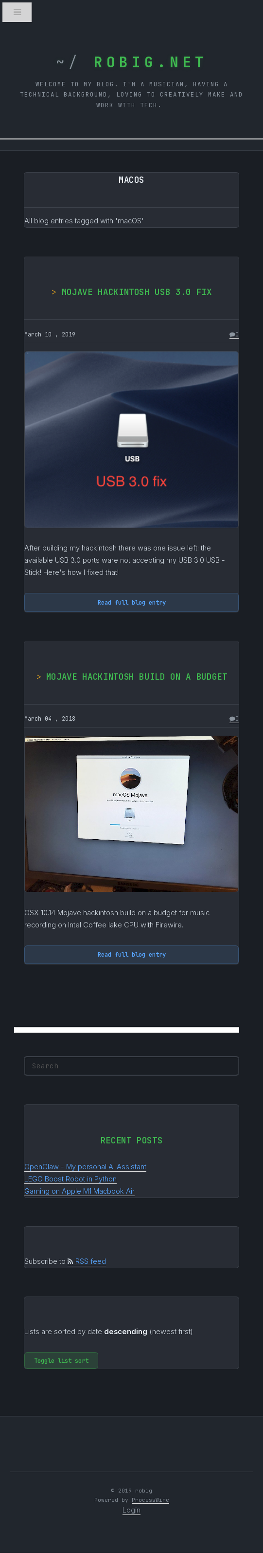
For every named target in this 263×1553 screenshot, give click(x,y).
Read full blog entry (132, 602)
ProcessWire (150, 1499)
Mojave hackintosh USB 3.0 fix (137, 291)
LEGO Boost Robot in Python (70, 1179)
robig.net (144, 62)
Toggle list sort (61, 1360)
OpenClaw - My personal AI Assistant (85, 1166)
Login (131, 1510)
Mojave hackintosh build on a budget (137, 676)
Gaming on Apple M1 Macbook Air (79, 1191)
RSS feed (87, 1261)
